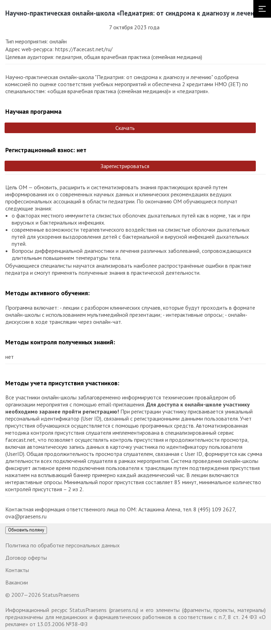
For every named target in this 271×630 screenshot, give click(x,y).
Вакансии (16, 582)
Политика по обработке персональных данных (62, 545)
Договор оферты (26, 557)
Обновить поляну (26, 530)
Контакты (17, 569)
